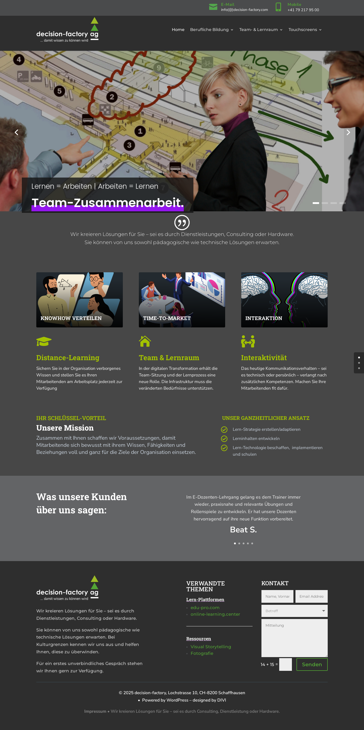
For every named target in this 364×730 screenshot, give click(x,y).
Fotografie (202, 653)
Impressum (95, 711)
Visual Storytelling (211, 646)
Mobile (294, 4)
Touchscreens (303, 29)
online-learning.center (215, 614)
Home (178, 29)
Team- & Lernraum (258, 29)
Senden (312, 664)
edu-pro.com (205, 607)
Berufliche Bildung (209, 29)
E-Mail (227, 4)
